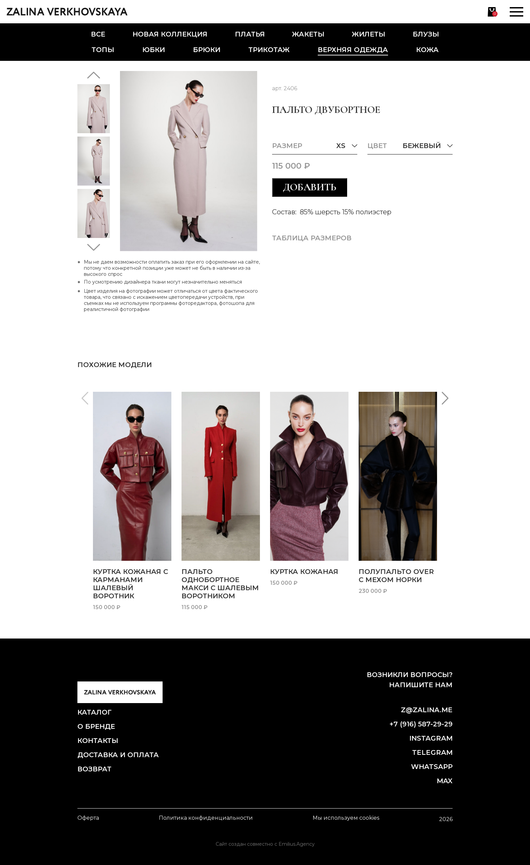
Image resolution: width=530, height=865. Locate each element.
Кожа (427, 50)
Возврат (94, 769)
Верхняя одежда (353, 50)
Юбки (153, 50)
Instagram (431, 738)
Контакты (97, 741)
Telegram (432, 752)
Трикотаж (269, 50)
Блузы (426, 34)
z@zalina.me (427, 710)
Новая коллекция (170, 34)
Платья (250, 34)
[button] (93, 75)
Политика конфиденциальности (206, 818)
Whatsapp (432, 767)
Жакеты (308, 34)
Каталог (94, 712)
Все (98, 34)
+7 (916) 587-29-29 (421, 724)
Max (445, 781)
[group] (132, 501)
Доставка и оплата (118, 755)
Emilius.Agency (297, 844)
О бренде (96, 726)
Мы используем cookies (346, 818)
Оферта (88, 818)
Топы (103, 50)
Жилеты (368, 34)
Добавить (309, 187)
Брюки (206, 50)
